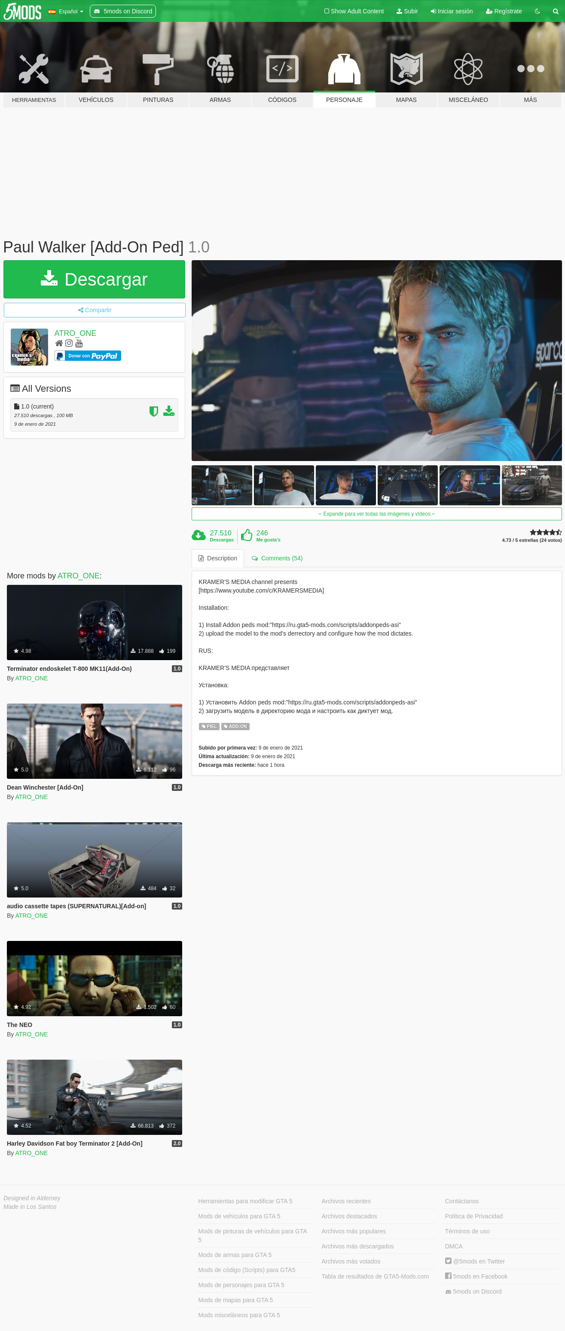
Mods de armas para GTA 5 (235, 1254)
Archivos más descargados (358, 1246)
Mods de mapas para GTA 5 (235, 1300)
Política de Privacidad (474, 1216)
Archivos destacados (349, 1216)
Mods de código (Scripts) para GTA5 (246, 1269)
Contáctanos (462, 1201)
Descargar (94, 279)
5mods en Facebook (476, 1276)
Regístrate (504, 11)
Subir (407, 11)
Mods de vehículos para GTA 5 (239, 1216)
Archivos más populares (354, 1231)
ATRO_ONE (76, 333)
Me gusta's (268, 539)
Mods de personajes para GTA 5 (241, 1285)
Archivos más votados (351, 1261)
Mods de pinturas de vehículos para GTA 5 (252, 1235)
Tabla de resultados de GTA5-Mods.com (375, 1276)
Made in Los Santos (30, 1206)
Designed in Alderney (32, 1198)
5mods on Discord (473, 1291)
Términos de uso (467, 1231)
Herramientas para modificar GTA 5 (245, 1201)
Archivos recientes (346, 1201)
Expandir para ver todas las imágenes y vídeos (376, 514)
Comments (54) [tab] (277, 558)
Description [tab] (218, 558)
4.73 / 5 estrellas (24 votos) (532, 540)
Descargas (222, 539)
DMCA (454, 1246)
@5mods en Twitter (475, 1261)
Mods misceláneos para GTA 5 (239, 1315)
